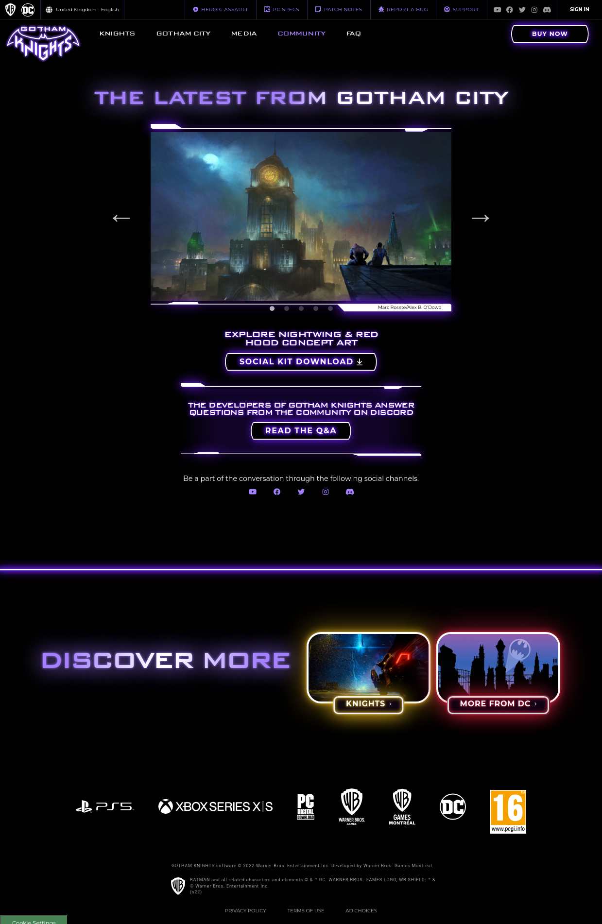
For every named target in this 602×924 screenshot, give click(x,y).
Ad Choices (361, 910)
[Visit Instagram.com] (534, 9)
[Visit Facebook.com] (509, 9)
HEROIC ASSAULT (220, 9)
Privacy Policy (245, 910)
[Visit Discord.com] (547, 9)
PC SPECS (281, 9)
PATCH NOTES (338, 9)
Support (461, 9)
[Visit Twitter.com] (522, 9)
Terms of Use (305, 910)
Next (480, 216)
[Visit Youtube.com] (497, 9)
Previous (121, 216)
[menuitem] (116, 34)
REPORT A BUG (403, 9)
